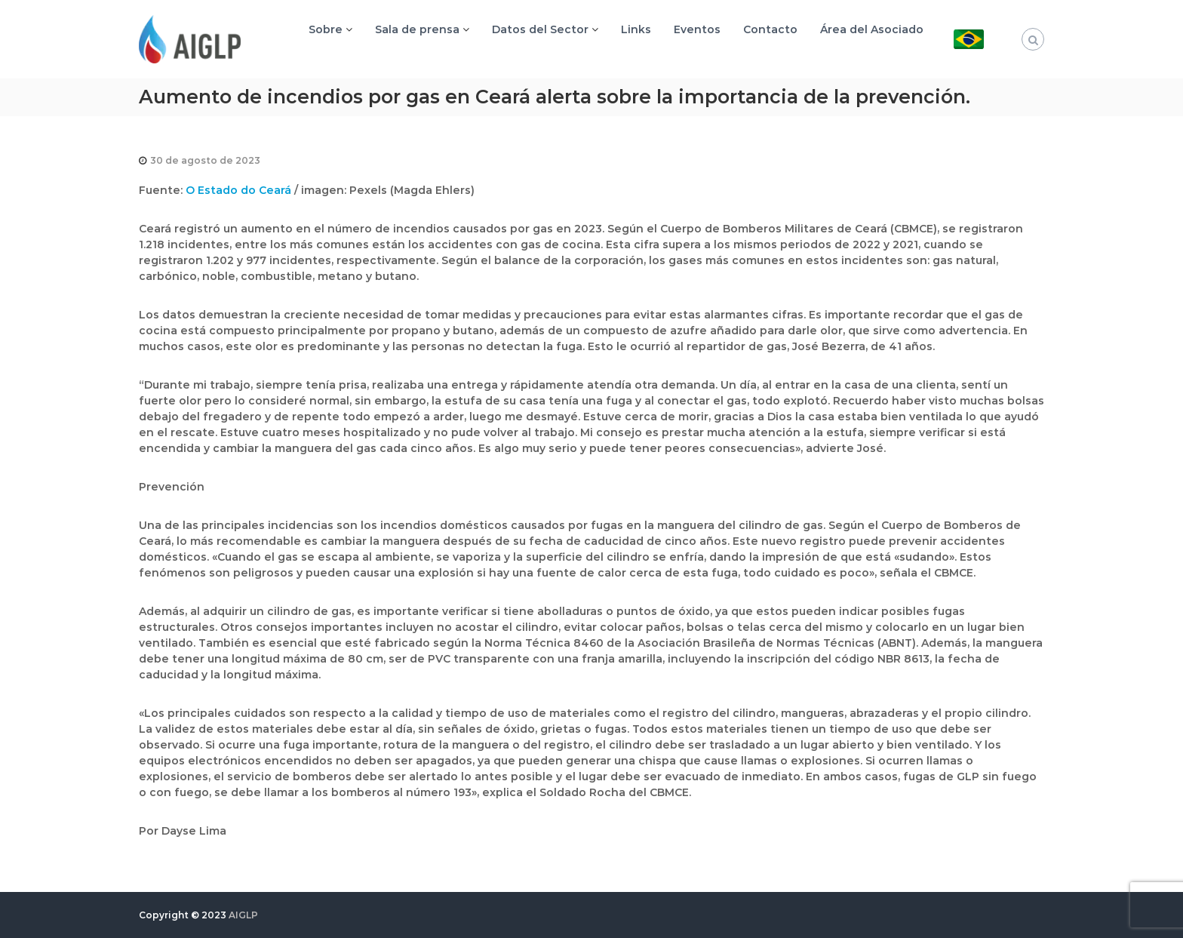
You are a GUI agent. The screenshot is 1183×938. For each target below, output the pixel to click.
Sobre (326, 29)
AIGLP (243, 915)
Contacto (770, 29)
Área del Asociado (871, 29)
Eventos (697, 29)
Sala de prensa (417, 29)
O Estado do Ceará (238, 190)
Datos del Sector (540, 29)
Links (636, 29)
